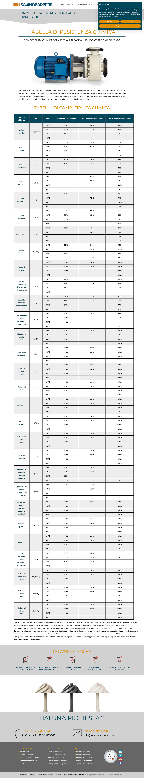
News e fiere (24, 753)
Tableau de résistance (56, 759)
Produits (70, 5)
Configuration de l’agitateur (58, 765)
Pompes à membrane (84, 762)
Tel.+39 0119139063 (80, 776)
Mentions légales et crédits (30, 759)
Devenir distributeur (27, 756)
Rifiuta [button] (109, 21)
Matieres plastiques (55, 753)
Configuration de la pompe (58, 762)
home (62, 5)
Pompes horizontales (84, 756)
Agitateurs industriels (84, 765)
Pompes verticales (83, 753)
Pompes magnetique (84, 759)
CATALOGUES (93, 5)
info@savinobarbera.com (99, 736)
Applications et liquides (56, 756)
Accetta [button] (130, 21)
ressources (82, 5)
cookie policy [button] (135, 13)
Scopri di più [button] (120, 26)
